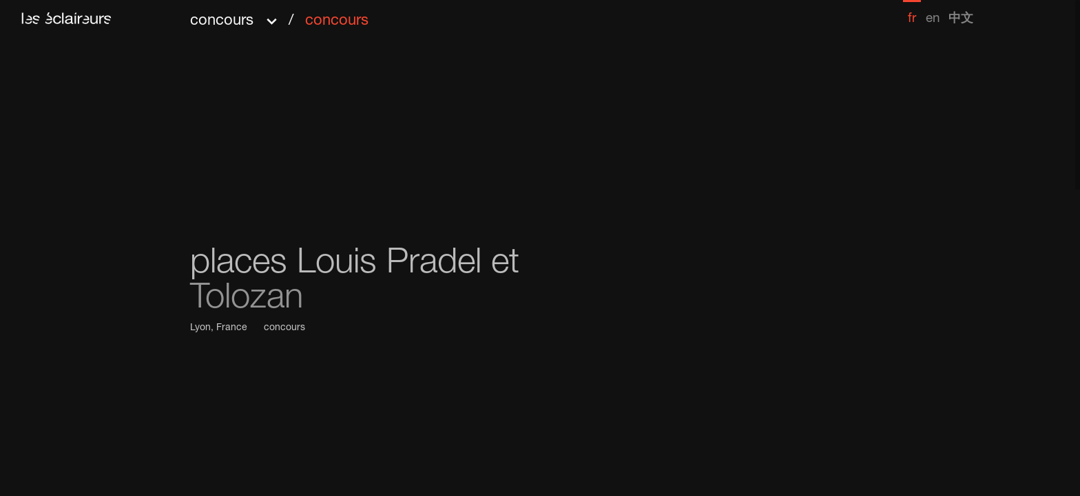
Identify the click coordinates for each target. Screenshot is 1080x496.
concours (284, 328)
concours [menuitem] (336, 21)
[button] (279, 16)
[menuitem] (912, 12)
